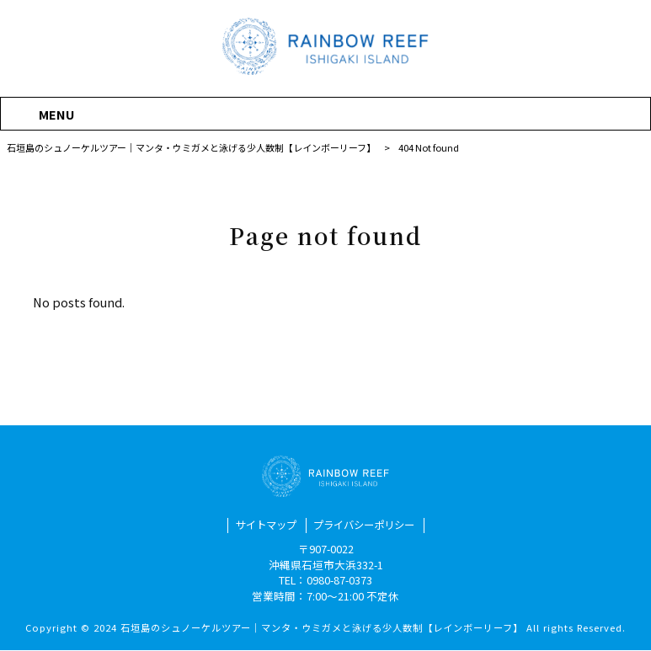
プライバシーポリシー (366, 526)
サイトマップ (262, 526)
